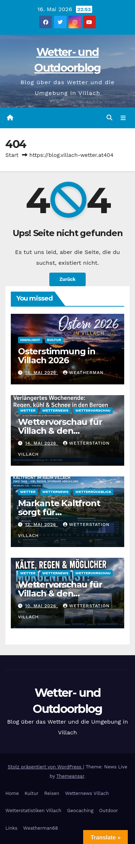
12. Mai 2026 (41, 524)
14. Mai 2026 (41, 443)
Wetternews (55, 410)
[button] (109, 117)
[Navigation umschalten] (123, 118)
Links (11, 828)
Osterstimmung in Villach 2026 (56, 355)
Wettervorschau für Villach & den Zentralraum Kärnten (63, 431)
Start (11, 155)
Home (12, 793)
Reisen (51, 793)
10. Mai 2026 (41, 605)
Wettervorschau (93, 410)
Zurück (67, 279)
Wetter (28, 410)
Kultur (54, 340)
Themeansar (70, 776)
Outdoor (108, 810)
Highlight (30, 340)
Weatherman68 (40, 828)
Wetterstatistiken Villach (33, 810)
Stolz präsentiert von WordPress (45, 766)
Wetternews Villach (87, 793)
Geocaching (80, 810)
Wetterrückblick (93, 492)
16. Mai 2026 (41, 372)
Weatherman (83, 372)
